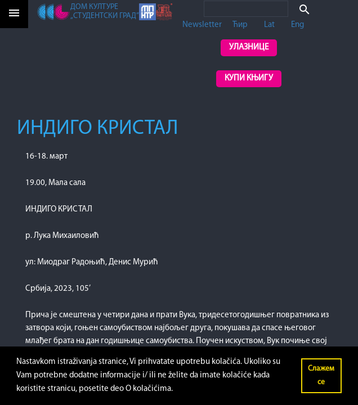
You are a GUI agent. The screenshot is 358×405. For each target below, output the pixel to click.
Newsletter (202, 25)
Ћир (240, 25)
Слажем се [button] (321, 375)
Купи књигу (249, 78)
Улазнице (248, 47)
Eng (297, 25)
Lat (269, 25)
